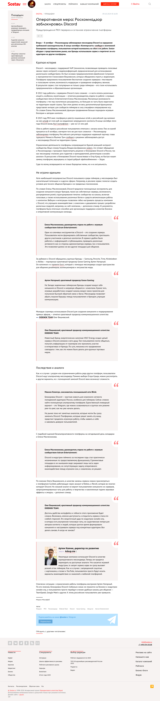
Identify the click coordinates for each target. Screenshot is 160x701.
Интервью (42, 658)
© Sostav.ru (12, 690)
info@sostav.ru (146, 642)
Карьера (42, 668)
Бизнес (10, 671)
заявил (89, 148)
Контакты (11, 686)
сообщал (99, 45)
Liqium (21, 695)
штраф (45, 121)
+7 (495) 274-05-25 (145, 645)
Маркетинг (11, 668)
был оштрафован (60, 123)
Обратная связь (34, 686)
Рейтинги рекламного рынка (49, 665)
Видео (73, 670)
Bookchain (42, 671)
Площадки (17, 15)
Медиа (10, 661)
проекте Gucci (58, 264)
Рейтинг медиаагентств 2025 (81, 658)
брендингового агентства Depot (51, 690)
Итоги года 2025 (45, 675)
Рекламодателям (21, 686)
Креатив (11, 665)
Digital (10, 658)
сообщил (70, 137)
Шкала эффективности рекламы (50, 661)
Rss (43, 686)
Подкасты (74, 667)
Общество (11, 675)
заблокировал (42, 134)
